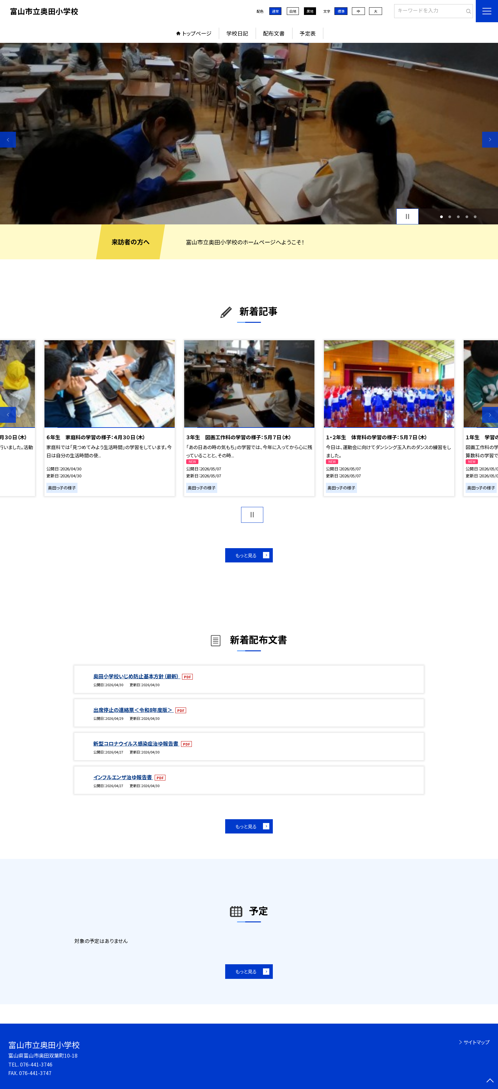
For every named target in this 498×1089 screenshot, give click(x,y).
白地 (292, 11)
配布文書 (274, 33)
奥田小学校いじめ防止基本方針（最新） (136, 676)
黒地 (309, 11)
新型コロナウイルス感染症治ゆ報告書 (136, 743)
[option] (249, 133)
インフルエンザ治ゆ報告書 (123, 777)
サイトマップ (476, 1042)
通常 (275, 11)
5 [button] (475, 216)
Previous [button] (8, 140)
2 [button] (449, 216)
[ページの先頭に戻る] (490, 1081)
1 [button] (441, 216)
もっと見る (246, 555)
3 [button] (458, 216)
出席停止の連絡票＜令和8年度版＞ (133, 710)
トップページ (197, 33)
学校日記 (237, 33)
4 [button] (466, 216)
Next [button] (490, 140)
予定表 (307, 33)
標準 (341, 11)
